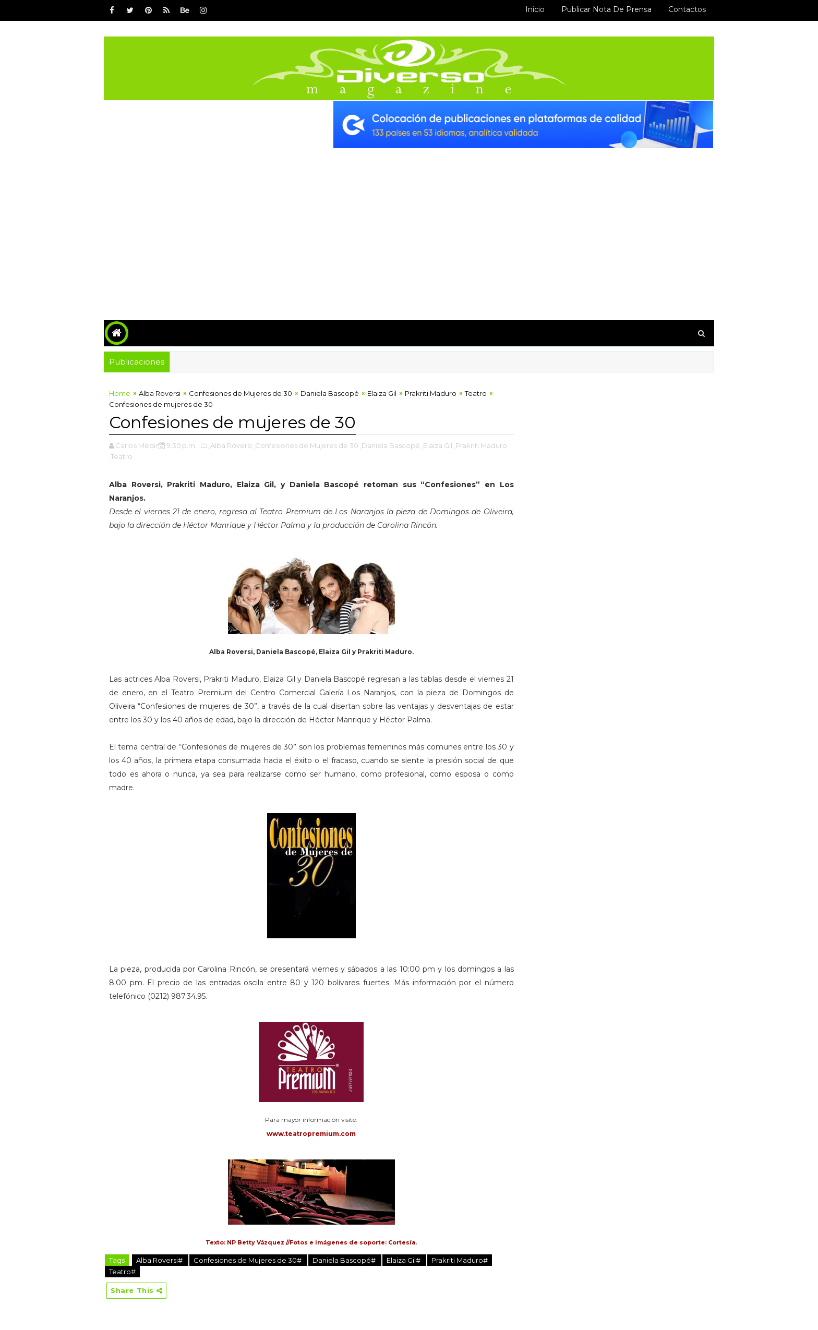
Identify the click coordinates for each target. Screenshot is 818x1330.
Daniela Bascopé (329, 393)
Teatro (476, 393)
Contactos (687, 9)
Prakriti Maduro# (459, 1260)
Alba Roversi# (160, 1260)
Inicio (535, 9)
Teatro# (122, 1271)
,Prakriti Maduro (480, 445)
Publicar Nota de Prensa (606, 9)
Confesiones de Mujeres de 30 (240, 393)
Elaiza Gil (381, 393)
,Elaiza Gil (437, 445)
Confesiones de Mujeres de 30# (248, 1260)
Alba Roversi (160, 393)
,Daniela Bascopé (390, 445)
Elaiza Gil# (404, 1260)
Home (119, 393)
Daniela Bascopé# (344, 1260)
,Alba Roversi (230, 445)
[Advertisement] (409, 226)
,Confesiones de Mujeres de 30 (306, 445)
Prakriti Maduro (430, 393)
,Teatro (121, 456)
